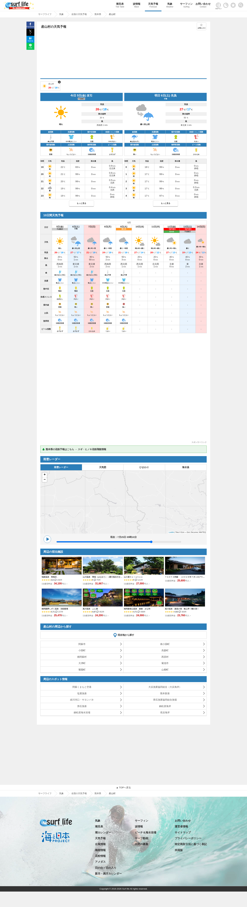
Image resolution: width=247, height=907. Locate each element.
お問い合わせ (203, 6)
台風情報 (100, 844)
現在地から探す (126, 635)
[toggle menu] (241, 4)
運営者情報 (181, 826)
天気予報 (153, 6)
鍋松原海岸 (165, 706)
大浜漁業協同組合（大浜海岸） (164, 687)
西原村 (165, 656)
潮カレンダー (103, 832)
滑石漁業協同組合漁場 (165, 699)
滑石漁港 (82, 706)
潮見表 (120, 6)
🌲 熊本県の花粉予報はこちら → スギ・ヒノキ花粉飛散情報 (74, 449)
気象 (169, 6)
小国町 (82, 650)
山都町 (165, 669)
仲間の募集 (141, 844)
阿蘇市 (82, 644)
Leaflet (171, 532)
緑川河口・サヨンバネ (82, 699)
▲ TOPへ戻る (123, 787)
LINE (30, 48)
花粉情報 (100, 856)
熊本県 (98, 793)
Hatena (30, 41)
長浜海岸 (165, 712)
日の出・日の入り (105, 867)
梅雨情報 (100, 850)
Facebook (30, 27)
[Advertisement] (123, 55)
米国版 (179, 850)
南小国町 (165, 644)
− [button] (45, 479)
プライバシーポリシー (188, 838)
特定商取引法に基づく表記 (191, 844)
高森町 (165, 650)
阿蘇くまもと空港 (81, 687)
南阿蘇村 (82, 656)
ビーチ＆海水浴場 (145, 832)
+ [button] (45, 474)
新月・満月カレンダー (108, 873)
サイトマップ (183, 832)
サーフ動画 (141, 838)
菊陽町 (82, 669)
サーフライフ (45, 793)
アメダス (100, 861)
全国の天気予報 (79, 793)
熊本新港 (165, 693)
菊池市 (165, 663)
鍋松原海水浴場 (82, 712)
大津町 (82, 663)
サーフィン (186, 6)
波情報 (136, 6)
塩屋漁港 (82, 693)
